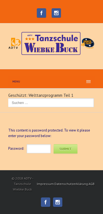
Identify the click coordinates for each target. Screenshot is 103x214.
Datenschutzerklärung (71, 184)
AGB (91, 184)
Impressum (45, 184)
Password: (16, 148)
